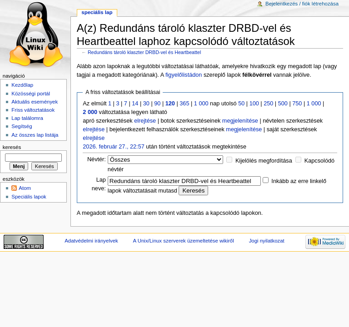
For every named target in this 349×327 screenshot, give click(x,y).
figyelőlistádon (183, 75)
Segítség (21, 126)
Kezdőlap (22, 85)
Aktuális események (34, 101)
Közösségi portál (30, 93)
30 (146, 103)
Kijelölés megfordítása (263, 161)
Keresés (12, 147)
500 (283, 103)
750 (297, 103)
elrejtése (145, 121)
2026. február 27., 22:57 (113, 147)
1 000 (201, 103)
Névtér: (96, 159)
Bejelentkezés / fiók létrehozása (302, 3)
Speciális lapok (28, 196)
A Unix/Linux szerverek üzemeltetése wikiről (183, 240)
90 (157, 103)
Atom (25, 188)
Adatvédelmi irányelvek (91, 240)
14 (135, 103)
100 (254, 103)
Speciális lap (96, 12)
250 (268, 103)
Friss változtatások (33, 110)
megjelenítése (240, 121)
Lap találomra (27, 118)
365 (184, 103)
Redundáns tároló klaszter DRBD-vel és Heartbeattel (144, 52)
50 (241, 103)
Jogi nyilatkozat (266, 240)
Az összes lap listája (34, 135)
